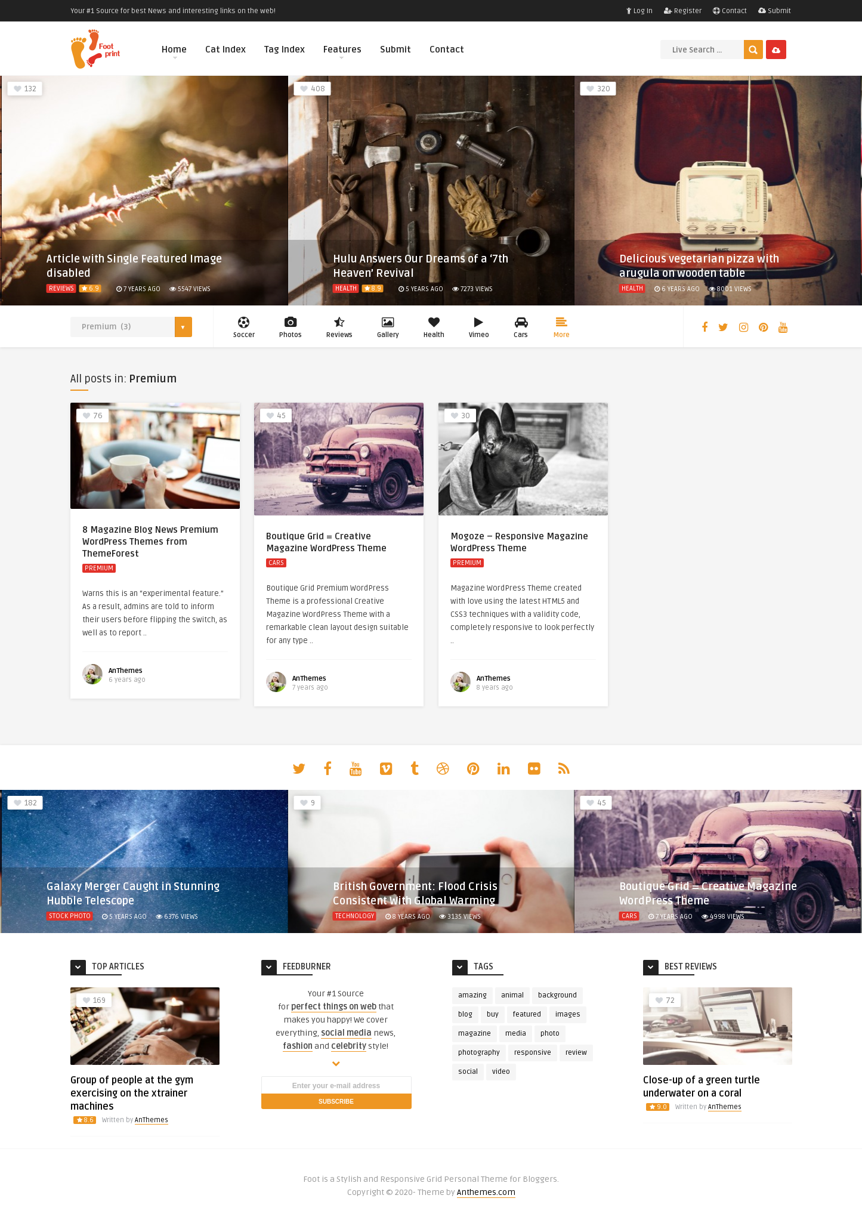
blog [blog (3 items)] (465, 1014)
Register (683, 11)
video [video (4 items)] (501, 1071)
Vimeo (479, 328)
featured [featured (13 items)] (527, 1014)
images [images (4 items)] (567, 1014)
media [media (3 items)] (515, 1033)
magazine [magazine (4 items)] (474, 1033)
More (562, 328)
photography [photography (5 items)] (479, 1052)
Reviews (61, 288)
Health (346, 288)
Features (342, 51)
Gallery (388, 328)
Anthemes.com (486, 1192)
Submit (774, 11)
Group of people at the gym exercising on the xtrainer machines (131, 1093)
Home (174, 51)
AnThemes (126, 670)
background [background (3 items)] (557, 995)
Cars (521, 328)
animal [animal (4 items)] (512, 995)
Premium (99, 568)
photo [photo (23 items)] (550, 1033)
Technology (354, 916)
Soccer (244, 328)
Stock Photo (70, 916)
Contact (730, 11)
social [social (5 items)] (468, 1071)
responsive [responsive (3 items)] (532, 1052)
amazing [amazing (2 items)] (472, 995)
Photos (290, 328)
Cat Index (225, 49)
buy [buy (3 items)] (493, 1014)
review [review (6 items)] (576, 1052)
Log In (639, 11)
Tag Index (284, 49)
